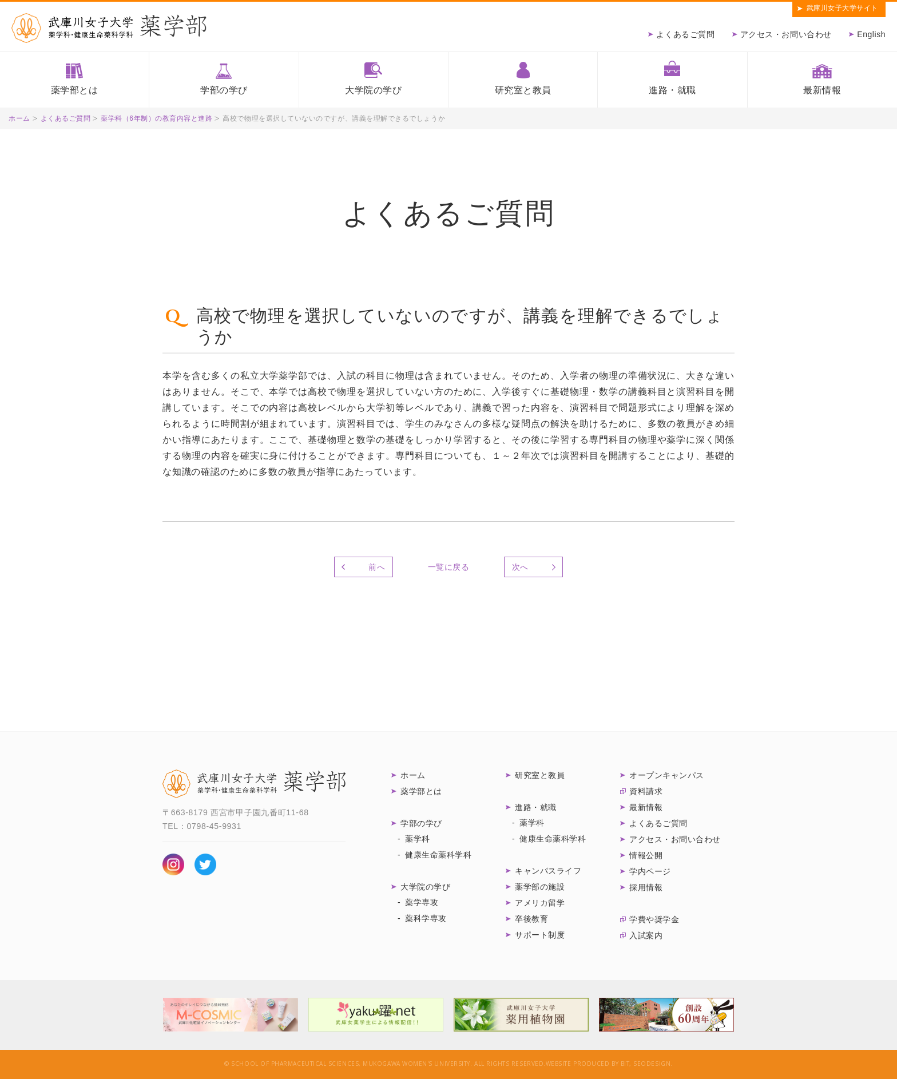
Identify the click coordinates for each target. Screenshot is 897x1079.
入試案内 (645, 935)
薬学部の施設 (540, 886)
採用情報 (645, 887)
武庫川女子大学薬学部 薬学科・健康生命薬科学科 (109, 28)
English (871, 34)
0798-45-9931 (213, 826)
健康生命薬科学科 (438, 854)
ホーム (19, 118)
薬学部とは (74, 90)
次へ (520, 567)
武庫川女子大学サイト (842, 8)
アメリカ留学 (540, 902)
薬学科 (417, 838)
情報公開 (645, 855)
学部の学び (224, 90)
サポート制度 (540, 934)
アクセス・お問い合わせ (786, 34)
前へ (376, 567)
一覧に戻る (449, 567)
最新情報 (822, 90)
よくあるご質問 (685, 34)
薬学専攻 (421, 902)
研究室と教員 (523, 90)
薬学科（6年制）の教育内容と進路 (156, 118)
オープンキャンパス (666, 775)
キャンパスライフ (548, 870)
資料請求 (645, 791)
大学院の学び (373, 90)
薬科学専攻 (426, 918)
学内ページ (650, 871)
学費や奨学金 (654, 919)
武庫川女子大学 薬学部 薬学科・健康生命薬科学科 (254, 783)
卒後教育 (531, 918)
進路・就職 (672, 90)
